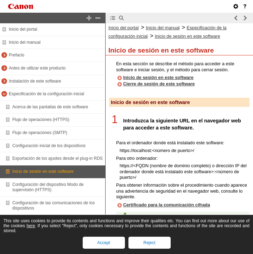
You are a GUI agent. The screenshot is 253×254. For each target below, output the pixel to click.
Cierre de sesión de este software (159, 83)
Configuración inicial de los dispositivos (49, 145)
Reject (149, 242)
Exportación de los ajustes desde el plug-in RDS (57, 158)
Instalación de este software (35, 81)
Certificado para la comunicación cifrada (166, 204)
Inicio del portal (23, 29)
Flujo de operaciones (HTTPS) (40, 119)
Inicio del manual (24, 42)
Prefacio (16, 55)
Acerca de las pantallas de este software (50, 106)
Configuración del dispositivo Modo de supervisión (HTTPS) (48, 187)
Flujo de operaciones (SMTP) (39, 132)
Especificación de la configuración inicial (46, 93)
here (30, 225)
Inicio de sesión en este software (43, 171)
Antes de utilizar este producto (37, 68)
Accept (103, 242)
